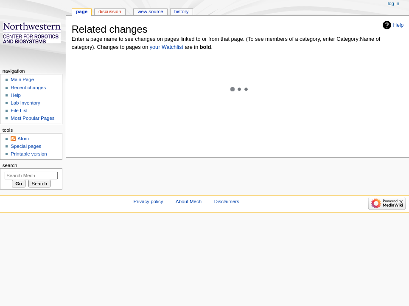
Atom (23, 138)
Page (81, 11)
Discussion (109, 11)
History (181, 11)
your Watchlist (166, 47)
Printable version (29, 153)
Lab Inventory (25, 102)
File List (19, 110)
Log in (393, 3)
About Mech (189, 201)
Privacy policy (148, 201)
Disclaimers (226, 201)
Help (398, 25)
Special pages (26, 146)
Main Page (22, 79)
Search (10, 165)
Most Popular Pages (32, 118)
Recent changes (28, 87)
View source (150, 11)
